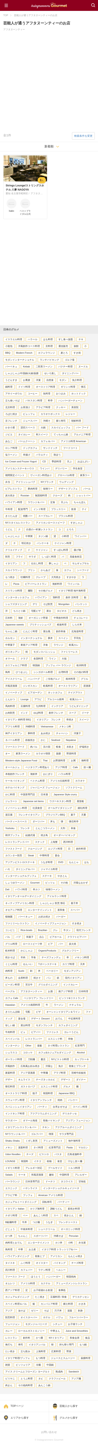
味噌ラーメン (53, 889)
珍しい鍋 (10, 1025)
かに (43, 740)
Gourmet (35, 882)
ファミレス (52, 1032)
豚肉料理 (32, 488)
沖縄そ (46, 420)
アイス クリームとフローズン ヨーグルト (27, 1371)
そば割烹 (48, 604)
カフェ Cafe (11, 998)
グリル (84, 679)
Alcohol (81, 1052)
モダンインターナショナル (19, 359)
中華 (20, 1249)
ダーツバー (39, 821)
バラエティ (42, 454)
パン (48, 978)
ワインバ (44, 468)
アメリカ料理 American (73, 441)
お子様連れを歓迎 (43, 1290)
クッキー (61, 407)
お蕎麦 (26, 380)
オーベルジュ (12, 767)
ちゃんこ (23, 1236)
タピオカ (61, 611)
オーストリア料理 (45, 386)
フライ (19, 556)
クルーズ (57, 495)
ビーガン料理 (12, 984)
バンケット (81, 604)
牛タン (67, 930)
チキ (81, 339)
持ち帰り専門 (66, 1344)
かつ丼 (8, 1236)
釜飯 (39, 1045)
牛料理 (8, 509)
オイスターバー (29, 1317)
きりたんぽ (11, 516)
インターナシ (12, 1045)
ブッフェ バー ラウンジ (58, 665)
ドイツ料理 (24, 386)
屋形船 (80, 801)
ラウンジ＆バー (36, 502)
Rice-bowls (26, 930)
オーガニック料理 (70, 1229)
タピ (40, 1378)
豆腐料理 (25, 706)
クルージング (35, 848)
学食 (33, 957)
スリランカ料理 (13, 590)
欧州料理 (81, 665)
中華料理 (44, 855)
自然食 (50, 380)
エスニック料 (55, 1038)
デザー (8, 1079)
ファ (88, 1011)
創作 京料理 (72, 597)
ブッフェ (28, 1195)
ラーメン (58, 1005)
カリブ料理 (68, 964)
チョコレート (81, 618)
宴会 (57, 855)
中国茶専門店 (28, 794)
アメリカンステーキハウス (19, 468)
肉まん (8, 1385)
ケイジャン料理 (62, 543)
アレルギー (81, 1174)
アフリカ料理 (12, 726)
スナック (40, 842)
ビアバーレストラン (36, 584)
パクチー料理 (65, 366)
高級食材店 (76, 556)
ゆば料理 (38, 712)
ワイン (52, 658)
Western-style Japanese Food (21, 760)
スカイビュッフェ (60, 427)
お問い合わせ (49, 1432)
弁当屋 (82, 1242)
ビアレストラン (13, 488)
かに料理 (10, 794)
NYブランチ (47, 482)
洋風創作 (10, 1066)
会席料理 (23, 978)
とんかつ (10, 699)
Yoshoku (9, 828)
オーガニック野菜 (38, 618)
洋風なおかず (81, 882)
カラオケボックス (50, 414)
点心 (41, 937)
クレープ (41, 577)
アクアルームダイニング (68, 1127)
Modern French (24, 352)
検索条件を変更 (83, 135)
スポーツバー (40, 1236)
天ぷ (69, 461)
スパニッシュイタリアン (18, 1106)
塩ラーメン (11, 454)
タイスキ (10, 1263)
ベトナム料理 (37, 780)
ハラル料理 (64, 774)
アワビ (38, 699)
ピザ (38, 1011)
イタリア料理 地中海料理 (72, 590)
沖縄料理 (30, 726)
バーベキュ (11, 366)
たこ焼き (40, 1297)
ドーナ (85, 712)
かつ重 (39, 1337)
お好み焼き (44, 916)
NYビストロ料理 (60, 1059)
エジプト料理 (55, 848)
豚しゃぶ (53, 563)
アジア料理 (61, 767)
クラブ (24, 658)
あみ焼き (45, 733)
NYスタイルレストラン (17, 522)
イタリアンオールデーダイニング (23, 896)
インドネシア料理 (14, 1113)
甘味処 (82, 1181)
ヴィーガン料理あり (41, 475)
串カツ (36, 889)
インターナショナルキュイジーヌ (61, 1188)
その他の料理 (81, 672)
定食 (52, 502)
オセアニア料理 (13, 910)
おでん (59, 1018)
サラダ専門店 (66, 1134)
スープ (72, 712)
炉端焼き (84, 746)
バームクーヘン (26, 441)
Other (28, 1045)
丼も (52, 821)
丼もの (8, 978)
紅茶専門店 (55, 1147)
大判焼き (56, 577)
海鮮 (20, 618)
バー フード (82, 427)
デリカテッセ (69, 1113)
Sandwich (73, 1371)
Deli (7, 889)
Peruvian (73, 1236)
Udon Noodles (13, 1154)
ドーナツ (50, 1181)
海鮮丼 (33, 774)
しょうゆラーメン (14, 882)
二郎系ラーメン (44, 366)
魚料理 (46, 393)
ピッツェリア (23, 1365)
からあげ (45, 570)
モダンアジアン (72, 971)
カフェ (67, 570)
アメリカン (56, 1256)
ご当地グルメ (53, 679)
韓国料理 (48, 1093)
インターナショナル (31, 638)
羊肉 (23, 957)
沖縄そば (58, 1236)
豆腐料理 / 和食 (58, 1297)
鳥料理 (8, 1249)
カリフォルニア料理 (16, 665)
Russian (25, 495)
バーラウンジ (12, 1181)
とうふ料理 (27, 1378)
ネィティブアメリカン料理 (19, 903)
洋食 (45, 645)
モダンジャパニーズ (36, 1324)
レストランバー (33, 1038)
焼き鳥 (44, 835)
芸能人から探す (69, 1405)
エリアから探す (19, 1417)
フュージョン (12, 1324)
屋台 (48, 611)
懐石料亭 (74, 821)
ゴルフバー (37, 1134)
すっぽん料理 (61, 550)
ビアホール (56, 937)
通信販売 (63, 346)
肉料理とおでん (13, 1242)
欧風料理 (48, 685)
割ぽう (57, 454)
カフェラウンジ (46, 352)
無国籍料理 (41, 495)
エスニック (11, 1188)
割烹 (7, 556)
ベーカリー (52, 971)
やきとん (62, 876)
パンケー (73, 1100)
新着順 (49, 146)
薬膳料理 (85, 1358)
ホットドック (78, 393)
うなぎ (49, 1222)
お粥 (73, 760)
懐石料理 (10, 1086)
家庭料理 (10, 1072)
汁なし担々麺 (75, 1161)
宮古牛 (29, 984)
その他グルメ (45, 590)
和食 (73, 828)
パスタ (58, 1154)
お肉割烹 (10, 712)
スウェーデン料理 (14, 1100)
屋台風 (46, 631)
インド (24, 712)
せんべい (28, 964)
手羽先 (77, 638)
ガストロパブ (28, 1086)
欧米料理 (10, 950)
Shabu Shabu (12, 1140)
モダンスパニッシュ (44, 652)
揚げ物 (77, 550)
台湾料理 (63, 672)
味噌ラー (48, 488)
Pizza (16, 584)
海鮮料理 (57, 584)
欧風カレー (76, 699)
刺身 (80, 1310)
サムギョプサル (80, 563)
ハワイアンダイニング (17, 1256)
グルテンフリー (70, 950)
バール (87, 488)
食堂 (59, 1161)
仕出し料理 (37, 563)
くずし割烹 (32, 1140)
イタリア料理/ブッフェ (17, 1358)
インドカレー (70, 984)
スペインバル (12, 1038)
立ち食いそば (12, 400)
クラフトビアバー (77, 937)
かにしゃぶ (27, 950)
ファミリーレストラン (17, 923)
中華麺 (44, 1072)
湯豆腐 (8, 814)
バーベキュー (25, 916)
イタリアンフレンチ (41, 1100)
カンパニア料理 (49, 1304)
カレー (8, 1331)
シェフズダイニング (16, 604)
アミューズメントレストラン (71, 1283)
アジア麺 (76, 1378)
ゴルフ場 (69, 359)
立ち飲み (25, 1351)
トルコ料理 (74, 1168)
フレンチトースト (68, 1222)
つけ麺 (36, 1222)
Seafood (55, 740)
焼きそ (37, 978)
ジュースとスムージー (63, 1358)
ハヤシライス (30, 1188)
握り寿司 (61, 420)
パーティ (42, 1106)
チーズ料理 (77, 1263)
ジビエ (8, 434)
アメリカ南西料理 (30, 1005)
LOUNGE (10, 1161)
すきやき (71, 577)
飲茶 (73, 509)
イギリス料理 (12, 1168)
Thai (45, 760)
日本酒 (44, 794)
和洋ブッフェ (12, 835)
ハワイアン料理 (13, 502)
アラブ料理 (60, 1072)
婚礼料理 (82, 808)
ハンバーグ (34, 679)
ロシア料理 (11, 448)
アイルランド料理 (56, 896)
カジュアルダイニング (17, 1297)
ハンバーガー (53, 1276)
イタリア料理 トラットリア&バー (59, 1249)
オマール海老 (30, 1120)
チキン (45, 1127)
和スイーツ (42, 434)
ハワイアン (41, 597)
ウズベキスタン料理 (60, 801)
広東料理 (56, 1351)
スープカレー (45, 516)
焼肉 (60, 1100)
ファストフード (13, 848)
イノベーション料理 (16, 808)
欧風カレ (74, 645)
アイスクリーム (13, 679)
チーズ (29, 1154)
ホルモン (10, 638)
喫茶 (51, 1134)
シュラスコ (11, 1052)
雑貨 (7, 1365)
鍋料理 (8, 386)
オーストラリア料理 (16, 1093)
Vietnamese (47, 726)
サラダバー (11, 1120)
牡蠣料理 (25, 577)
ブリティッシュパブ (40, 624)
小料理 (65, 536)
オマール (10, 658)
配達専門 (23, 509)
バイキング (60, 1263)
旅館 (76, 346)
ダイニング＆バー (25, 869)
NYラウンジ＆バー (15, 1134)
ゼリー (34, 1310)
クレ (55, 930)
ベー (25, 1215)
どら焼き (77, 611)
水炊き (70, 746)
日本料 (8, 618)
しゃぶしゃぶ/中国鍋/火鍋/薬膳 (21, 373)
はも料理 (48, 339)
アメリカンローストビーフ (50, 522)
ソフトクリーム (73, 787)
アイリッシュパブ (25, 482)
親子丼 (74, 903)
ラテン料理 (44, 1270)
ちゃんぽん (80, 502)
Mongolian (64, 604)
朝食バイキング (51, 1120)
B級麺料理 (10, 1222)
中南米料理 (27, 1229)
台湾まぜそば (60, 1106)
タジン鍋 (43, 536)
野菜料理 (71, 753)
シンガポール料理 (43, 672)
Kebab (26, 366)
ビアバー (36, 1032)
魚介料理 (77, 380)
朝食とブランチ (77, 1066)
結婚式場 (30, 835)
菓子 (73, 814)
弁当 (7, 482)
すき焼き (77, 923)
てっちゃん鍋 (61, 434)
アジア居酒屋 (28, 1072)
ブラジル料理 (65, 516)
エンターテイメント (38, 1242)
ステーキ (47, 876)
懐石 (83, 386)
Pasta (69, 1147)
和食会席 (74, 1337)
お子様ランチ (75, 1324)
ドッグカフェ (30, 448)
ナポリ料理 (11, 1215)
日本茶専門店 (32, 1181)
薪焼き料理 (74, 1208)
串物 (70, 1038)
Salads (9, 1174)
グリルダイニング (48, 984)
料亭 (50, 400)
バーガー (61, 916)
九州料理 (41, 706)
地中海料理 (74, 1140)
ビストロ (44, 1154)
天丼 (82, 964)
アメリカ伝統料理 (60, 780)
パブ (18, 937)
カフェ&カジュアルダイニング (54, 1052)
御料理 (85, 760)
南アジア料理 (65, 991)
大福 (64, 658)
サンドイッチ (50, 448)
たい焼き (10, 1351)
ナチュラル (75, 1005)
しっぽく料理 (49, 556)
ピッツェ (50, 882)
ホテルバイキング (14, 787)
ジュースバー (30, 420)
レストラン (11, 1337)
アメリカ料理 (28, 1283)
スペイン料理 (80, 1106)
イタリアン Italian (14, 1208)
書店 (43, 1059)
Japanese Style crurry (65, 794)
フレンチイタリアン (29, 814)
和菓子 (29, 937)
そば (46, 1310)
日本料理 (83, 991)
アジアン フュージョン (78, 1120)
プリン (31, 570)
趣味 (51, 1174)
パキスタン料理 (33, 400)
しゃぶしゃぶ (12, 536)
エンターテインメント (40, 910)
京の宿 (46, 746)
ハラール (32, 339)
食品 (87, 1337)
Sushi (21, 971)
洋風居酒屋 (11, 685)
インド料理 (39, 509)
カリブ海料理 (37, 1208)
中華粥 (29, 536)
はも (86, 862)
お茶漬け (25, 407)
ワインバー (81, 536)
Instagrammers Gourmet (49, 5)
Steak (31, 855)
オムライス (24, 1079)
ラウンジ (58, 645)
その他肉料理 (25, 1385)
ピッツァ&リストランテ (72, 998)
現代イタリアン (73, 978)
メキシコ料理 (82, 957)
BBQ (7, 352)
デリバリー (61, 468)
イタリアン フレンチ (49, 719)
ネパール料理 (12, 740)
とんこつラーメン (45, 828)
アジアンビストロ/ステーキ (20, 862)
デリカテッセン (80, 1297)
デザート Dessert (40, 1018)
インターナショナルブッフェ (21, 876)
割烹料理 (10, 1317)
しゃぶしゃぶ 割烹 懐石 (52, 903)
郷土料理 (68, 1304)
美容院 (75, 407)
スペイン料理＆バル (16, 1304)
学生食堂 (77, 468)
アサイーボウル (13, 393)
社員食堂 (37, 808)
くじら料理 (11, 964)
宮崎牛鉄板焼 (78, 1072)
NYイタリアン (56, 1337)
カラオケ (80, 780)
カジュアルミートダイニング (21, 1202)
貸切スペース (28, 427)
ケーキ (22, 1174)
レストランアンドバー (17, 842)
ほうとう (35, 1276)
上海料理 (41, 1351)
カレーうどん (71, 1032)
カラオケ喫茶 (43, 753)
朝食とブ (40, 1256)
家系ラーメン (23, 753)
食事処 (62, 1290)
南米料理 (70, 679)
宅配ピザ (36, 611)
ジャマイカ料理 (49, 869)
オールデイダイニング (60, 808)
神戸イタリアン (13, 733)
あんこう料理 (40, 1215)
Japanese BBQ (66, 1093)
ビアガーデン (35, 692)
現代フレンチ (83, 930)
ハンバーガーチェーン (70, 400)
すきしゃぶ (76, 522)
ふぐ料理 (25, 1263)
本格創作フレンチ (14, 774)
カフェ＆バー (48, 441)
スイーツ (84, 719)
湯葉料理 (23, 1147)
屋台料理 (25, 1025)
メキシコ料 (65, 726)
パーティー (64, 1202)
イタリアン (11, 563)
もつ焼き (10, 577)
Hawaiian (10, 1005)
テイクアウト (75, 692)
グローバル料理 (66, 475)
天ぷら (64, 502)
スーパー (75, 910)
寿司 (20, 1344)
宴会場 (21, 1018)
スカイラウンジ (13, 570)
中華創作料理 (61, 618)
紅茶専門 (80, 1045)
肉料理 (8, 971)
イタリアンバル (37, 1344)
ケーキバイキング (14, 780)
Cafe (75, 767)
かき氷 (82, 1304)
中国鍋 (50, 1365)
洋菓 (38, 380)
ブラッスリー (58, 509)
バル (7, 937)
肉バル (33, 746)
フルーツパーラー (78, 1317)
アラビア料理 (43, 407)
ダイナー (81, 1079)
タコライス (67, 1181)
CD (44, 461)
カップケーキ (82, 1059)
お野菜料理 (59, 760)
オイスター (42, 1263)
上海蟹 (54, 842)
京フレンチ (11, 420)
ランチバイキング (49, 359)
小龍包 (8, 346)
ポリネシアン (12, 652)
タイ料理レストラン (58, 1045)
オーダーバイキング (64, 835)
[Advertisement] (49, 81)
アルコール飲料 (55, 699)
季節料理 (56, 461)
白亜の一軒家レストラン (39, 529)
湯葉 (69, 1310)
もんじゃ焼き (75, 1256)
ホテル (46, 1317)
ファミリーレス (69, 652)
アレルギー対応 (33, 1168)
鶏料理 (56, 597)
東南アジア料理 (29, 645)
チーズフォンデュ (51, 957)
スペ (56, 1215)
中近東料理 (74, 1018)
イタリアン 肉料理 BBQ (18, 719)
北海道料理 (77, 631)
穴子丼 (58, 1310)
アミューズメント (53, 1140)
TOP (5, 15)
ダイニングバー (70, 373)
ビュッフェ (29, 414)
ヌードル (83, 366)
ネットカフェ (55, 692)
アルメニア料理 (82, 434)
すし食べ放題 (65, 339)
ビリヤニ (10, 1378)
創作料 (26, 1337)
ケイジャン (42, 550)
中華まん (55, 1331)
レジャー (70, 414)
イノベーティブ (13, 692)
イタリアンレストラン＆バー (21, 1127)
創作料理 (81, 848)
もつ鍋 (83, 1344)
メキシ (8, 1147)
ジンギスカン (30, 685)
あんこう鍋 (44, 1385)
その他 (64, 882)
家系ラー (85, 475)
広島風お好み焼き (30, 1066)
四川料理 (10, 1270)
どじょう (10, 1229)
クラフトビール (57, 1378)
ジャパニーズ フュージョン (45, 787)
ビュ (23, 1032)
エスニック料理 (49, 1086)
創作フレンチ (56, 712)
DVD (60, 862)
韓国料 (24, 1161)
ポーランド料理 (13, 1059)
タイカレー (24, 434)
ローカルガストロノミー (31, 1331)
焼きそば (10, 957)
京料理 (49, 346)
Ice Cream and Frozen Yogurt (21, 461)
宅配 (27, 1011)
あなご (8, 441)
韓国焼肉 (71, 1276)
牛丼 (24, 1222)
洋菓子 (77, 733)
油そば (21, 1310)
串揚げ (26, 454)
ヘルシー (61, 1270)
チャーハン (62, 733)
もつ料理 (40, 1358)
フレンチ (25, 828)
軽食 (58, 746)
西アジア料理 (12, 1290)
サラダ (32, 556)
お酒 (50, 991)
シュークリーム (46, 1229)
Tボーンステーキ (47, 964)
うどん (8, 529)
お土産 (32, 1249)
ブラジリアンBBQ (55, 814)
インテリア (57, 706)
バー (60, 944)
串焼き (70, 719)
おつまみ (61, 393)
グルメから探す (69, 1417)
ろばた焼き (11, 414)
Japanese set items (33, 801)
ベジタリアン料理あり (37, 767)
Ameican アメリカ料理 (50, 1195)
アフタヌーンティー (31, 991)
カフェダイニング (68, 1025)
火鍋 (43, 427)
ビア (50, 944)
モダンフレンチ (44, 1025)
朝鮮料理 (76, 420)
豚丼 (50, 638)
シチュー (57, 1324)
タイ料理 (38, 1147)
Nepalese (71, 740)
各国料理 (38, 658)
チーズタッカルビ (45, 1079)
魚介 (60, 1066)
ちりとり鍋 (19, 611)
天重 (83, 814)
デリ (35, 604)
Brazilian (42, 930)
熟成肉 (59, 1371)
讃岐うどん (56, 1208)
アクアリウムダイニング (43, 1113)
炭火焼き (10, 495)
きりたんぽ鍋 (12, 1011)
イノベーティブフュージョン (50, 923)
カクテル (45, 1283)
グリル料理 (11, 944)
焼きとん (69, 1215)
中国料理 (64, 1174)
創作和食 (61, 631)
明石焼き (26, 543)
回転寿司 (47, 1202)
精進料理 (61, 624)
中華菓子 (10, 645)
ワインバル (74, 584)
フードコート (70, 448)
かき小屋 (10, 427)
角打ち (8, 1344)
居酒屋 (87, 685)
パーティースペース (16, 821)
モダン (62, 380)
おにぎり (48, 774)
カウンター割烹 (13, 855)
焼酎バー (28, 516)
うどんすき (11, 380)
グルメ (66, 1086)
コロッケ (28, 1052)
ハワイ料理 (21, 889)
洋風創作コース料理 (29, 346)
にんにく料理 (30, 631)
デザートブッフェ (68, 488)
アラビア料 (11, 1195)
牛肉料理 (10, 1032)
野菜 (68, 1351)
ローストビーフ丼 (32, 944)
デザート (65, 1079)
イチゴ (37, 1161)
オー (7, 753)
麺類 (30, 590)
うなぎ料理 (46, 862)
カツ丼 (58, 1242)
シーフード (83, 570)
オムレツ (10, 1283)
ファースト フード (15, 1276)
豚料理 (31, 733)
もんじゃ (74, 862)
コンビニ (10, 930)
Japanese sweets (14, 624)
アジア (8, 1310)
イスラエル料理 (13, 339)
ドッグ (8, 1018)
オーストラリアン (68, 685)
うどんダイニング (78, 706)
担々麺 (87, 767)
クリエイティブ (13, 550)
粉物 (49, 1161)
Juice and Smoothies (77, 1331)
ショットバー (83, 495)
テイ (84, 509)
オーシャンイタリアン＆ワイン (63, 1011)
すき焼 (77, 352)
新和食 (61, 910)
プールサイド (55, 1168)
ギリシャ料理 (68, 386)
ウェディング (66, 482)
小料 (70, 1242)
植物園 (8, 916)
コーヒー (32, 393)
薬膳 (58, 753)
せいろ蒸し (50, 373)
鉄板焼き (30, 740)
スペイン (63, 638)
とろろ (70, 529)
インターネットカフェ (17, 597)
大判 (62, 828)
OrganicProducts (47, 950)
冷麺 (38, 1365)
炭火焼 (72, 944)
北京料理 (10, 407)
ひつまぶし (22, 672)
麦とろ (64, 352)
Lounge (25, 699)
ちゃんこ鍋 (11, 631)
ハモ (7, 869)
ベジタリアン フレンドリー (38, 998)
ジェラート (11, 801)
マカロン (83, 1147)
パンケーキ (43, 543)
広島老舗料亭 (74, 1154)
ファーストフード (14, 746)
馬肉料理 (10, 706)
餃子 (35, 1093)
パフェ (59, 1317)
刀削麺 (31, 1059)
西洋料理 (68, 842)
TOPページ (17, 1405)
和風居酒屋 (37, 1174)
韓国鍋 (36, 665)
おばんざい (83, 461)
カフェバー (27, 1270)
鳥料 (7, 672)
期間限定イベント (14, 475)
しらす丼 (77, 624)
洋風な (49, 1066)
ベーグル (10, 991)
